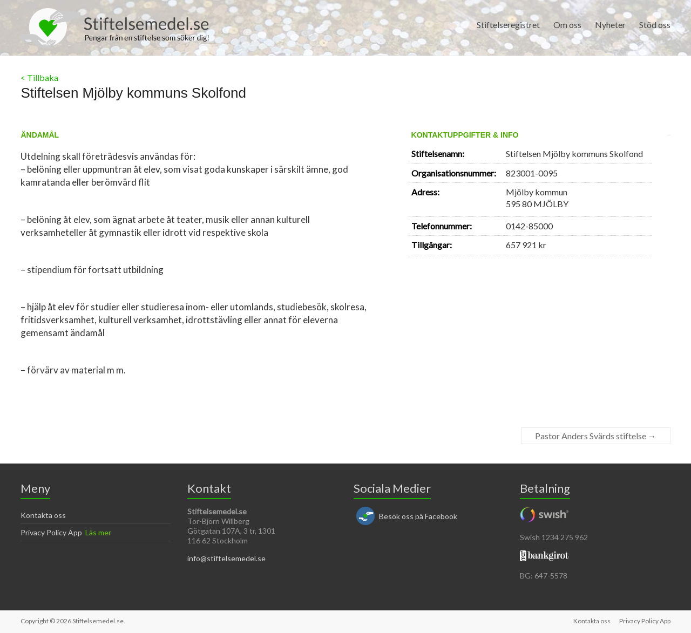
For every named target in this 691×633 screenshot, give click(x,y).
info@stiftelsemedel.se (226, 558)
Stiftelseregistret (508, 24)
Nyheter (610, 24)
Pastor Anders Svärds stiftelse (595, 436)
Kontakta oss (43, 515)
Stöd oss (654, 24)
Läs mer (98, 532)
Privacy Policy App (51, 532)
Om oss (567, 24)
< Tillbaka (39, 77)
